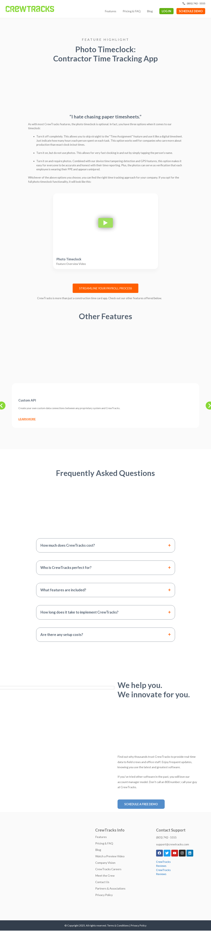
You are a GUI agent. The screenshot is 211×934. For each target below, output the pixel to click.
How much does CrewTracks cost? (67, 545)
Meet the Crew (105, 875)
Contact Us (102, 882)
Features (110, 11)
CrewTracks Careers (108, 869)
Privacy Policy (104, 894)
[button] (105, 545)
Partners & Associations (110, 888)
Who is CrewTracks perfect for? (65, 568)
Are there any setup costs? (61, 635)
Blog (150, 11)
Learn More (27, 419)
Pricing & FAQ (131, 11)
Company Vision (105, 862)
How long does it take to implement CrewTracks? (79, 612)
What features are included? (63, 590)
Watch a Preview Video (109, 856)
